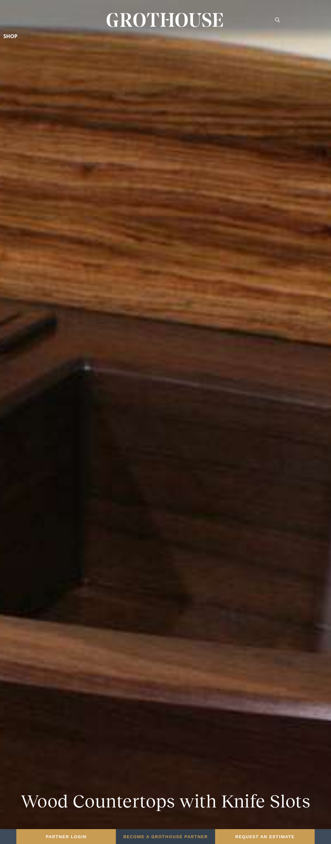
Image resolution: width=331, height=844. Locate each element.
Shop (10, 36)
